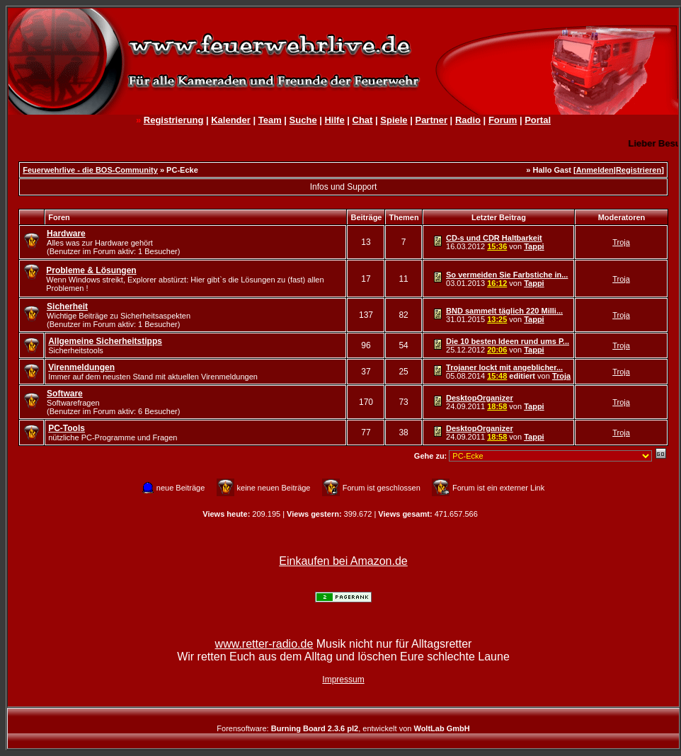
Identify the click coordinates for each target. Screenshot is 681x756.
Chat (363, 120)
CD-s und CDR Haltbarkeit (494, 238)
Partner (431, 120)
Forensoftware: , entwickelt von (343, 728)
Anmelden (595, 170)
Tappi (534, 246)
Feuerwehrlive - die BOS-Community (90, 170)
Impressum (343, 680)
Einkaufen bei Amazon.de (343, 561)
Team (270, 120)
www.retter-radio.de (264, 644)
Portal (538, 120)
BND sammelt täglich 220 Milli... (504, 311)
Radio (468, 120)
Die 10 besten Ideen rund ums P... (507, 341)
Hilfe (334, 120)
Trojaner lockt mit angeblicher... (504, 367)
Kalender (231, 120)
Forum (502, 120)
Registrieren (638, 170)
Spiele (393, 120)
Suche (303, 120)
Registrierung (174, 120)
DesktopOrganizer (479, 398)
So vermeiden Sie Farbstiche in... (507, 274)
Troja (621, 242)
